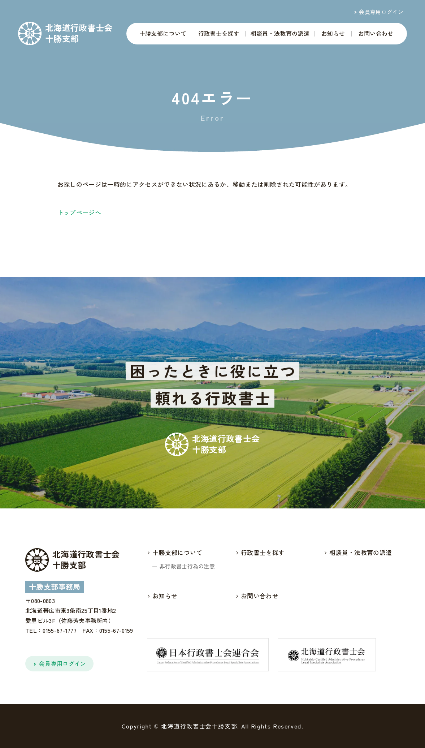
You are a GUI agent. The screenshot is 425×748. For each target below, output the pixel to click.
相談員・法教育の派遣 (280, 33)
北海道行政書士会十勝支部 (79, 33)
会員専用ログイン (381, 12)
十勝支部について (163, 33)
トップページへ (79, 212)
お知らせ (333, 33)
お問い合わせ (376, 33)
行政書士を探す (218, 33)
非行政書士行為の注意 (187, 566)
